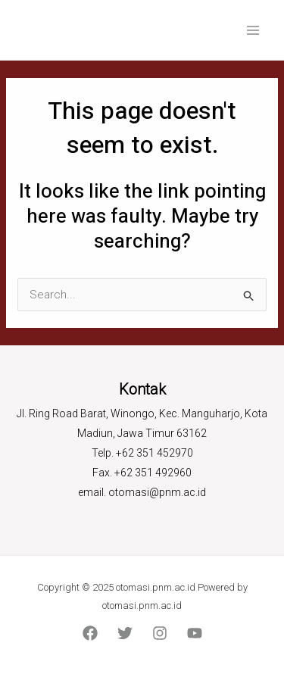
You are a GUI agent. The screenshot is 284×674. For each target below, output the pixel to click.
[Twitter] (125, 633)
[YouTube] (194, 633)
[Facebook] (90, 633)
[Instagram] (159, 633)
